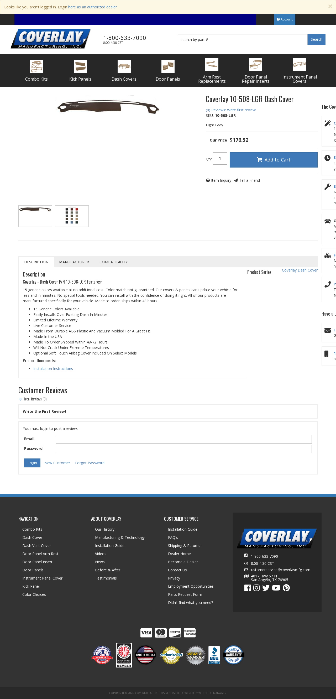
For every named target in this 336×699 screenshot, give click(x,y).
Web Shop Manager (212, 693)
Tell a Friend (249, 180)
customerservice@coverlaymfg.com (279, 570)
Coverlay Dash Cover (300, 270)
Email (29, 438)
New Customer (57, 462)
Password (33, 448)
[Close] (330, 6)
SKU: (210, 115)
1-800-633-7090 (264, 556)
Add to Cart (278, 160)
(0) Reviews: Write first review (231, 109)
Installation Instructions (53, 368)
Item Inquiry (221, 180)
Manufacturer (74, 261)
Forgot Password (89, 462)
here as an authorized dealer (92, 6)
